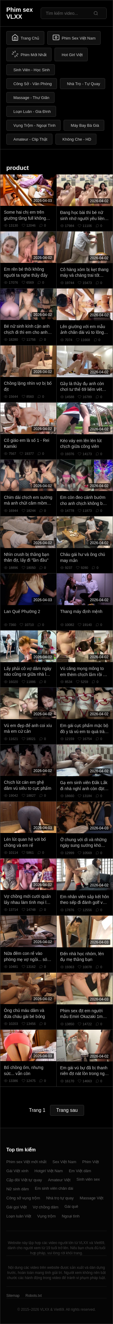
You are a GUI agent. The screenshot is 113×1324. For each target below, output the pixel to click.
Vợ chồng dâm (45, 1207)
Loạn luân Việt (18, 1216)
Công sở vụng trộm (23, 1198)
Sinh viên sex (88, 1179)
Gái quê (71, 1206)
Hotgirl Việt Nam (48, 1171)
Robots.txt (33, 1296)
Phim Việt (90, 1162)
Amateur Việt (59, 1180)
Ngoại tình (71, 1216)
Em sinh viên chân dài (54, 1188)
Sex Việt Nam (64, 1162)
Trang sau (67, 1110)
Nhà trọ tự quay (60, 1198)
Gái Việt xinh (17, 1171)
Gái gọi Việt (16, 1207)
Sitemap (13, 1296)
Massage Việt (91, 1198)
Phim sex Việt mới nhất (26, 1162)
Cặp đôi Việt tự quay (24, 1180)
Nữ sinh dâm (17, 1189)
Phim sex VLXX (19, 13)
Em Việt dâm (80, 1171)
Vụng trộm (46, 1216)
